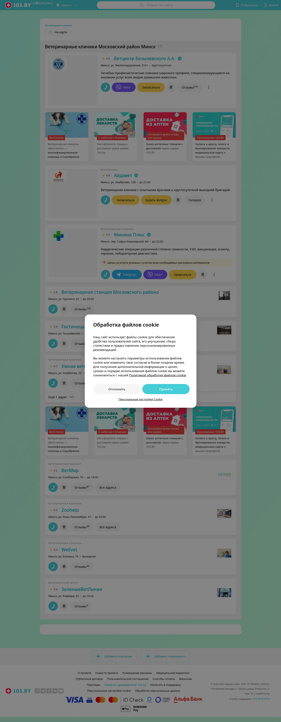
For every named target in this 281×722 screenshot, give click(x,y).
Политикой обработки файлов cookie (157, 375)
